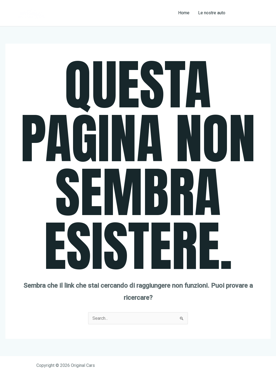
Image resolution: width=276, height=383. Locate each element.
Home (183, 12)
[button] (253, 13)
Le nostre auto (211, 12)
